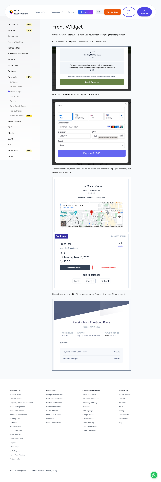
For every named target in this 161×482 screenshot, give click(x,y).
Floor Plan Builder (53, 414)
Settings (13, 82)
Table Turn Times (17, 410)
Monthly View (15, 427)
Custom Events (16, 398)
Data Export (14, 451)
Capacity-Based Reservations (21, 402)
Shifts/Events (16, 86)
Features (40, 12)
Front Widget (16, 91)
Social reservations (53, 423)
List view (13, 423)
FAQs (121, 406)
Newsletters (123, 418)
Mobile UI (50, 418)
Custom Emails (88, 418)
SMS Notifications (89, 427)
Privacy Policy (51, 470)
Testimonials (124, 414)
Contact (122, 398)
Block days (14, 447)
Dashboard (15, 96)
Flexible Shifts (15, 394)
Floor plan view (16, 431)
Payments (86, 406)
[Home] (19, 11)
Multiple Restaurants (54, 394)
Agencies (85, 12)
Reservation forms (53, 406)
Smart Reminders (89, 431)
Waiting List (15, 418)
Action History (15, 459)
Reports (13, 443)
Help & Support (125, 394)
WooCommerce (17, 115)
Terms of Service (37, 470)
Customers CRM (16, 439)
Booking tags (88, 410)
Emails (13, 101)
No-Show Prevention (91, 398)
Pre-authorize (16, 111)
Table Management (17, 406)
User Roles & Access (54, 398)
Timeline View (15, 435)
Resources (57, 12)
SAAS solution (52, 410)
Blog (121, 423)
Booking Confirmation (18, 414)
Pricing (71, 12)
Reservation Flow (89, 394)
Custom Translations (54, 402)
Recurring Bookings (90, 402)
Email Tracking (88, 423)
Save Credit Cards (18, 106)
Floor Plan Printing (17, 455)
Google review (88, 414)
